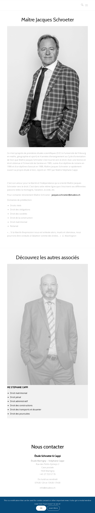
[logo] (39, 5)
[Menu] (86, 5)
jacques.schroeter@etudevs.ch (66, 194)
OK (41, 508)
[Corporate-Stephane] (47, 324)
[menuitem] (80, 5)
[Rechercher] (80, 5)
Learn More (53, 508)
